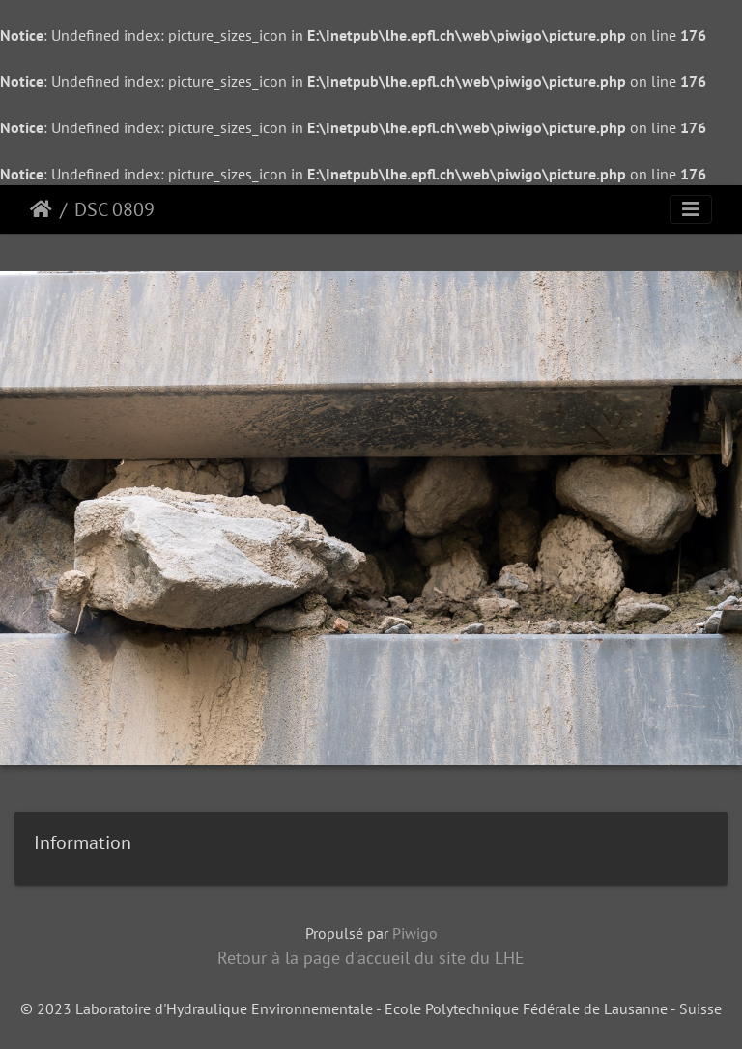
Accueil (41, 209)
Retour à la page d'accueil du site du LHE (371, 958)
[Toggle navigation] (691, 209)
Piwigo (415, 933)
